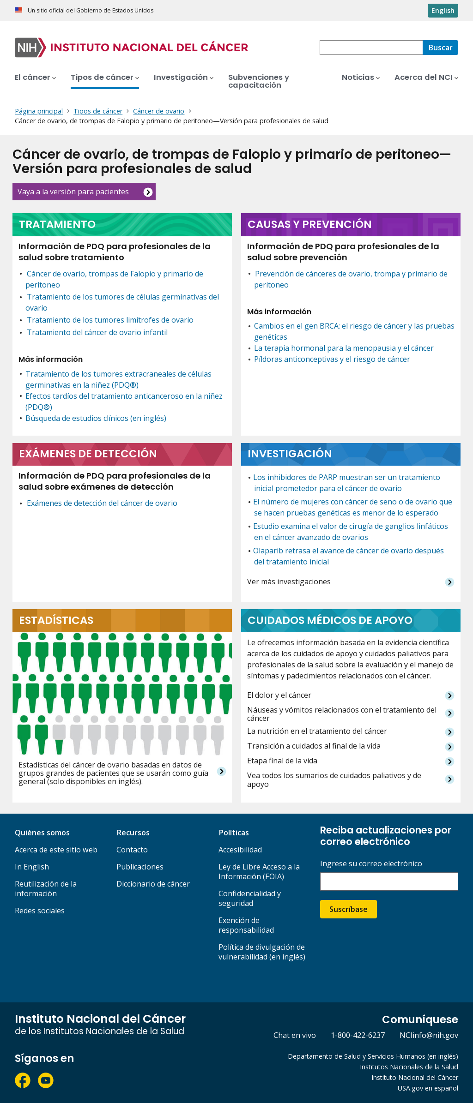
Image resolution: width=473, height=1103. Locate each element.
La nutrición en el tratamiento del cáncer (317, 731)
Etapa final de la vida (282, 761)
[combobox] (371, 47)
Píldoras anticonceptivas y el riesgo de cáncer (332, 359)
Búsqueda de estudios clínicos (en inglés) (95, 418)
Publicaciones (140, 867)
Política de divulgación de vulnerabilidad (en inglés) (261, 952)
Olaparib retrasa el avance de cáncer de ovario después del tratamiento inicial (348, 556)
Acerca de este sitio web (56, 850)
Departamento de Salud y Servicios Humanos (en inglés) (373, 1056)
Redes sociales (40, 910)
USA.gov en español (428, 1088)
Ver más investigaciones (289, 582)
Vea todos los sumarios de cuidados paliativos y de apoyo (334, 780)
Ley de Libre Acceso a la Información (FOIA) (259, 871)
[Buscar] (440, 47)
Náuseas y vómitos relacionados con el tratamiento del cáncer (342, 714)
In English (32, 867)
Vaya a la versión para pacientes (73, 191)
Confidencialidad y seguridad (249, 898)
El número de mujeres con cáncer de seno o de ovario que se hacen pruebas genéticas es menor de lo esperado (352, 507)
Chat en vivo (294, 1035)
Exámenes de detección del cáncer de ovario (102, 503)
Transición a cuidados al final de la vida (314, 746)
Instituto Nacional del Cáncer (414, 1077)
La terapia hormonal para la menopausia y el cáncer (344, 348)
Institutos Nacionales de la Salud (409, 1066)
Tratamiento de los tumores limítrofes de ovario (110, 320)
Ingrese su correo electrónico (371, 864)
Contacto (132, 850)
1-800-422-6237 (358, 1035)
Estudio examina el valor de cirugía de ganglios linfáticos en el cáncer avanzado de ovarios (350, 531)
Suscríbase (348, 909)
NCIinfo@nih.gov (429, 1035)
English (443, 10)
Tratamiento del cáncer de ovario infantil (97, 332)
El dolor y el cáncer (279, 695)
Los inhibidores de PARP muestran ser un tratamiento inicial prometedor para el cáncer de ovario (346, 482)
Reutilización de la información (46, 889)
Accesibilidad (240, 850)
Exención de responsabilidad (246, 925)
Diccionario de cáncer (153, 884)
